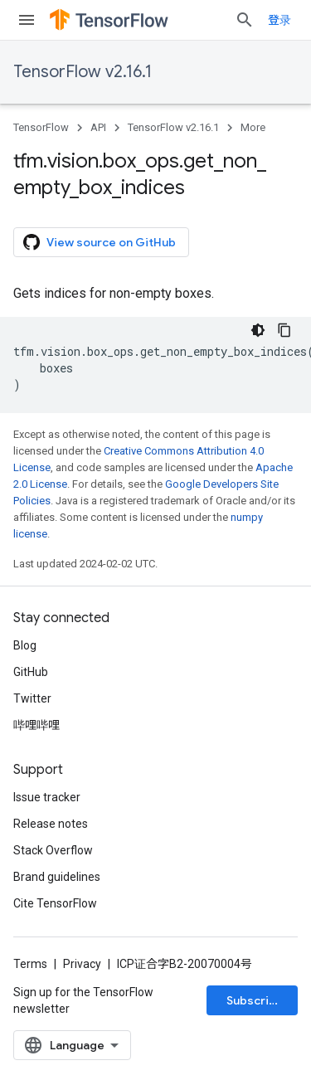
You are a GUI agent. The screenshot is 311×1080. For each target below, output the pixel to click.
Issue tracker (46, 797)
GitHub (30, 672)
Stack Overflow (53, 850)
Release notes (50, 823)
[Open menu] (26, 20)
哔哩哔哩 (36, 725)
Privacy (82, 964)
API (98, 127)
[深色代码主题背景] (258, 330)
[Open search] (245, 20)
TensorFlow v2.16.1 (82, 71)
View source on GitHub (99, 242)
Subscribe (255, 1000)
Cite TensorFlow (55, 903)
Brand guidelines (56, 876)
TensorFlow (41, 127)
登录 (279, 20)
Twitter (32, 698)
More (253, 127)
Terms (30, 964)
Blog (24, 645)
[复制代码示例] (284, 330)
